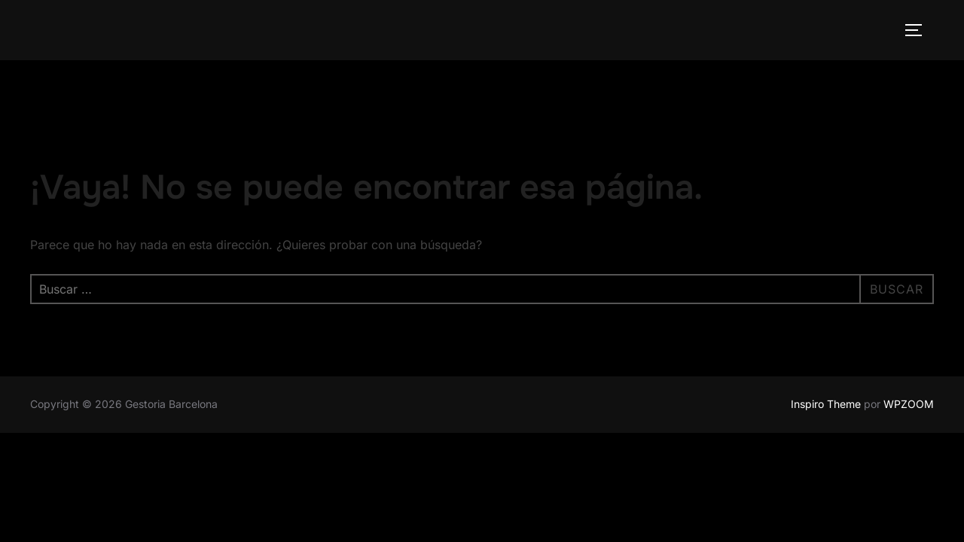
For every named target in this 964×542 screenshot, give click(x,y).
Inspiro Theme (826, 403)
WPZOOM (908, 403)
